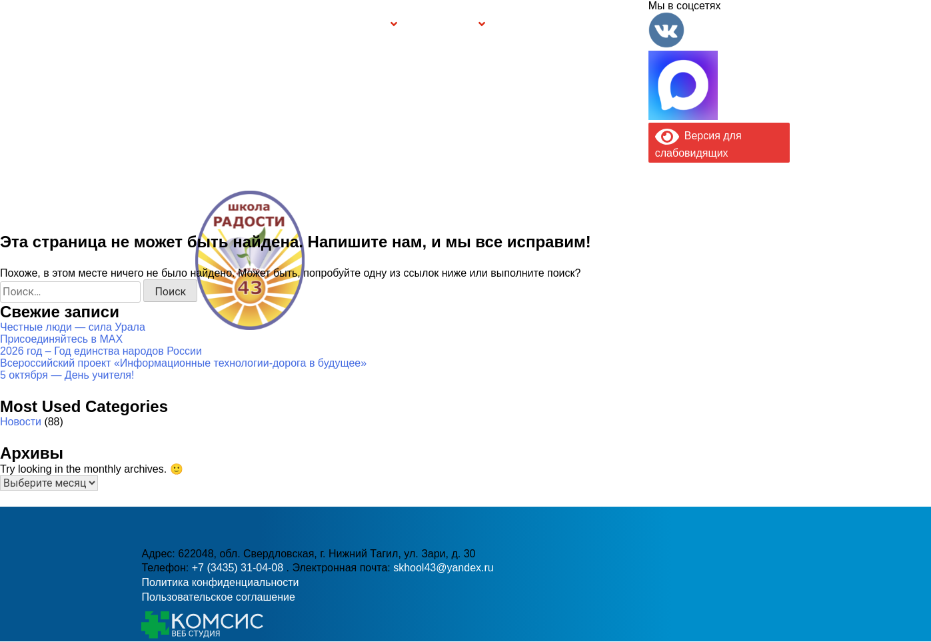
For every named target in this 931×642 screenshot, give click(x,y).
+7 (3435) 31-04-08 (421, 286)
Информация (148, 24)
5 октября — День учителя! (67, 375)
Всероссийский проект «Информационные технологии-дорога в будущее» (183, 363)
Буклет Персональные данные (533, 24)
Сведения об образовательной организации (254, 24)
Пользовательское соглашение (218, 597)
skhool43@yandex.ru (606, 286)
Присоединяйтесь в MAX (61, 339)
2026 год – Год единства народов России (101, 351)
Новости (20, 421)
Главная (181, 24)
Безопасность (443, 24)
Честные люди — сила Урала (72, 327)
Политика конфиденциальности (220, 582)
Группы (370, 24)
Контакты (620, 24)
